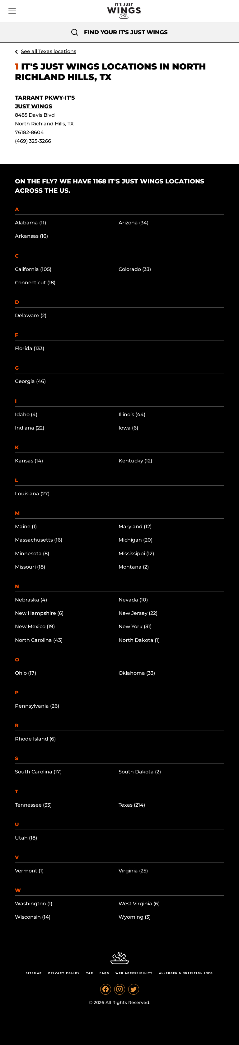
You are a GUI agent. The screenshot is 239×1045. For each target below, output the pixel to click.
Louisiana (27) (32, 494)
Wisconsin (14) (32, 917)
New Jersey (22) (138, 613)
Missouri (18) (30, 567)
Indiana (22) (29, 428)
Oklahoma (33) (137, 673)
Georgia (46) (30, 381)
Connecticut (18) (35, 283)
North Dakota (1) (139, 640)
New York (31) (135, 626)
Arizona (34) (133, 223)
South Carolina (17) (38, 772)
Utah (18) (26, 838)
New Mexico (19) (35, 626)
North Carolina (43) (39, 640)
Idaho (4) (26, 414)
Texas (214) (132, 805)
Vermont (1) (29, 871)
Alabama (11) (30, 223)
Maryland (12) (135, 526)
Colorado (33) (135, 269)
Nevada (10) (133, 600)
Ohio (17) (25, 673)
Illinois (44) (132, 414)
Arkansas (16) (31, 236)
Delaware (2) (30, 315)
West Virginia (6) (139, 904)
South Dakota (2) (140, 772)
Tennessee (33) (33, 805)
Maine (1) (26, 526)
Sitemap (34, 973)
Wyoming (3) (135, 917)
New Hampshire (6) (39, 613)
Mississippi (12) (136, 553)
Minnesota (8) (32, 553)
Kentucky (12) (135, 461)
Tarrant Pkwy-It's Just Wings (45, 102)
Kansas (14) (29, 461)
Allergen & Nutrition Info (186, 973)
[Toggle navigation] (12, 11)
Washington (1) (33, 904)
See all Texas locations (48, 51)
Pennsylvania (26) (37, 706)
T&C (89, 973)
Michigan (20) (135, 540)
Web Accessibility (134, 973)
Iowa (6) (128, 428)
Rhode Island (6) (35, 739)
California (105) (33, 269)
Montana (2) (134, 567)
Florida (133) (29, 348)
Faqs (104, 973)
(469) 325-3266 (33, 141)
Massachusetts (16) (38, 540)
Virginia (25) (133, 871)
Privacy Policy (64, 973)
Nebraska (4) (31, 600)
